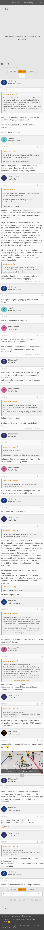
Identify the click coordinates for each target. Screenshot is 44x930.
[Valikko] (3, 2)
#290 (41, 476)
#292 (41, 526)
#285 (41, 317)
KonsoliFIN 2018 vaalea (11, 916)
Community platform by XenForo (19, 926)
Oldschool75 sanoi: (9, 94)
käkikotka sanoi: (8, 151)
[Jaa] (37, 89)
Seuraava (31, 71)
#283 (41, 185)
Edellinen (12, 71)
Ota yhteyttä (6, 919)
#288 (41, 397)
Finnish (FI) (26, 916)
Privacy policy (26, 919)
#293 (41, 609)
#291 (41, 507)
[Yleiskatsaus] (36, 2)
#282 (41, 147)
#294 (41, 656)
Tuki (33, 919)
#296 (41, 740)
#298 (41, 816)
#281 (41, 90)
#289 (41, 442)
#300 (41, 881)
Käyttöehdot (16, 919)
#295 (41, 704)
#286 (41, 335)
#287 (41, 368)
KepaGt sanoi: (7, 264)
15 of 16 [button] (22, 71)
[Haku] (41, 2)
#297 (41, 788)
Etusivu (4, 922)
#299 (41, 842)
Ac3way (6, 67)
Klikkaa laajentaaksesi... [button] (22, 633)
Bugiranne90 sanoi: (9, 447)
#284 (41, 296)
